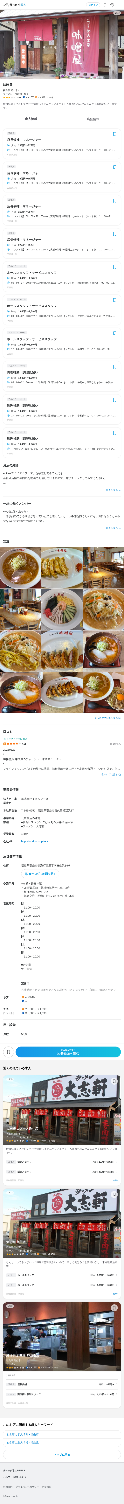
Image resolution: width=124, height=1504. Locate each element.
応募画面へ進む (68, 1052)
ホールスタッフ (25, 1275)
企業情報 (46, 1487)
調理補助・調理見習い (22, 372)
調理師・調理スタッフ (29, 1394)
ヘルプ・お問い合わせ (14, 1477)
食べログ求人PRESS (14, 1470)
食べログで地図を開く (42, 873)
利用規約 (7, 1487)
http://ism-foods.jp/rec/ (34, 841)
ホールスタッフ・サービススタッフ (32, 272)
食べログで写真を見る (106, 718)
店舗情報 (93, 119)
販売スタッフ (24, 1162)
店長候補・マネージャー (24, 140)
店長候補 (22, 1384)
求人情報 (31, 119)
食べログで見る (109, 774)
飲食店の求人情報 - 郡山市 (22, 1434)
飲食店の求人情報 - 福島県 (22, 1442)
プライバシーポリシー (27, 1487)
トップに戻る (62, 1454)
